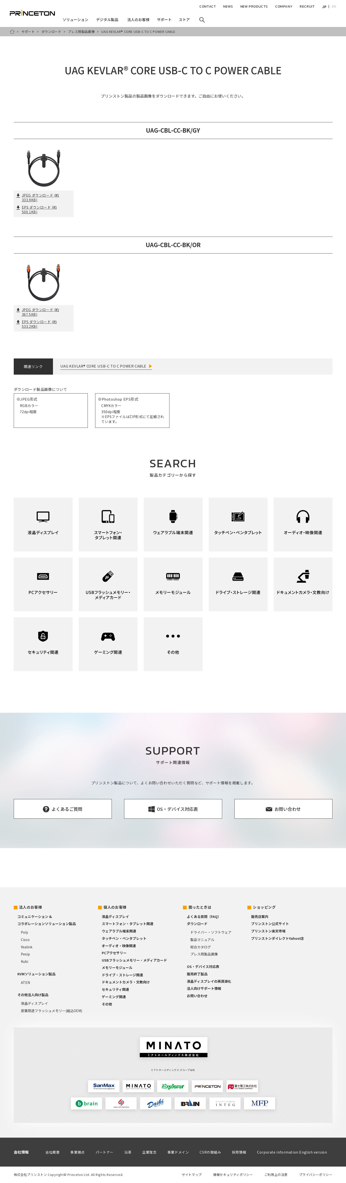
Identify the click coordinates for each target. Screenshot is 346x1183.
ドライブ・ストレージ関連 (122, 974)
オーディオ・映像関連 (119, 945)
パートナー (105, 1152)
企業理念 (149, 1152)
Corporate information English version (292, 1152)
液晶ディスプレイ (34, 1003)
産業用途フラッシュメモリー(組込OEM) (51, 1010)
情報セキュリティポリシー (233, 1174)
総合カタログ (200, 946)
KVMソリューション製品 (36, 973)
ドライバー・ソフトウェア (210, 932)
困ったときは (200, 907)
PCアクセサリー (114, 952)
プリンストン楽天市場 (268, 931)
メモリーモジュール (117, 967)
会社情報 (21, 1152)
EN (334, 6)
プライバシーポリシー (316, 1174)
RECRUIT (307, 6)
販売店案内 (259, 916)
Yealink (26, 946)
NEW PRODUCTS (254, 6)
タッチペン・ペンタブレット (124, 938)
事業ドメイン (178, 1152)
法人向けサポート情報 (204, 988)
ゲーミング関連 (114, 996)
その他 (107, 1004)
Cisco (25, 939)
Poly (24, 932)
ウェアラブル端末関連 (119, 931)
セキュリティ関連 (115, 989)
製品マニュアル (202, 939)
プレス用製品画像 (81, 31)
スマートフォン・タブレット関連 (127, 923)
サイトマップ (192, 1174)
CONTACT (207, 6)
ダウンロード (51, 31)
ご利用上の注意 (276, 1174)
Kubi (24, 961)
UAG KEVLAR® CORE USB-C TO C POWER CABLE (103, 366)
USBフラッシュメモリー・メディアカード (134, 960)
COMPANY (283, 6)
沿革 (127, 1152)
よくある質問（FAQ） (204, 916)
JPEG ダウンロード (37, 198)
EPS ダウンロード (36, 210)
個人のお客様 (115, 907)
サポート (28, 31)
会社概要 (52, 1152)
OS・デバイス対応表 (203, 966)
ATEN (25, 982)
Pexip (25, 954)
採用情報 (239, 1152)
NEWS (228, 6)
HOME (12, 31)
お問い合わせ (197, 995)
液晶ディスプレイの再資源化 (209, 981)
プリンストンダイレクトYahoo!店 (277, 938)
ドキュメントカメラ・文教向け (126, 981)
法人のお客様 (30, 907)
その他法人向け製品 (32, 994)
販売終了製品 (197, 973)
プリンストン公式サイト (270, 923)
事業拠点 (77, 1152)
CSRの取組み (210, 1152)
